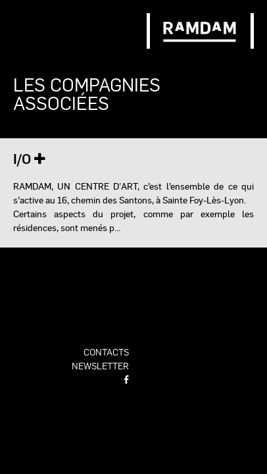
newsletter (100, 365)
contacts (106, 351)
